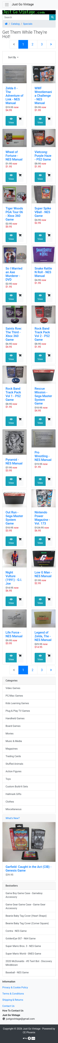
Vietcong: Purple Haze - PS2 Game (43, 155)
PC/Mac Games (14, 695)
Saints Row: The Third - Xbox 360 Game (14, 334)
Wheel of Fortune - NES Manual (14, 155)
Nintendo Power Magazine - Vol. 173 (42, 517)
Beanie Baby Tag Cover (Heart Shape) (26, 915)
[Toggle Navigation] (6, 5)
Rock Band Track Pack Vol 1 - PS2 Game (13, 394)
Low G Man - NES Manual (43, 574)
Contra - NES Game (16, 930)
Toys (8, 779)
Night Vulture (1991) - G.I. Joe (14, 578)
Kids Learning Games (17, 703)
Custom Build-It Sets (17, 786)
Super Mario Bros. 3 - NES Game (23, 946)
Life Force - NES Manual (14, 634)
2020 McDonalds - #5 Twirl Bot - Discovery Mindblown (29, 963)
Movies (9, 733)
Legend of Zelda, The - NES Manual (43, 636)
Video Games (13, 688)
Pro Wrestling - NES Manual (43, 456)
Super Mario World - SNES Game (23, 953)
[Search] (25, 17)
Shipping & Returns (12, 999)
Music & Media (14, 741)
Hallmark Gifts (13, 794)
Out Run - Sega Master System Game (14, 517)
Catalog (15, 23)
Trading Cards (13, 756)
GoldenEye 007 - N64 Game (21, 938)
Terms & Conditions (13, 993)
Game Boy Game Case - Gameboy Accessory (24, 895)
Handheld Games (15, 718)
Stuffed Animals (14, 763)
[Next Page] (51, 44)
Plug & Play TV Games (18, 710)
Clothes (10, 801)
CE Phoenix (29, 1032)
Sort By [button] (12, 57)
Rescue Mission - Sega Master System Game (43, 396)
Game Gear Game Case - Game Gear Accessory (25, 906)
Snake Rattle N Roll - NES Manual (43, 272)
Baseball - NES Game (17, 972)
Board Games (13, 726)
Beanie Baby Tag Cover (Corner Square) (27, 923)
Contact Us (8, 1006)
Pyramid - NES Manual (14, 461)
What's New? (13, 818)
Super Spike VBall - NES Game (43, 212)
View (11, 121)
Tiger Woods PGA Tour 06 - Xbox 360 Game (14, 213)
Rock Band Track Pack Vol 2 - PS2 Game (42, 334)
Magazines (12, 748)
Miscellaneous (13, 809)
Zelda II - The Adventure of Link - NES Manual (14, 95)
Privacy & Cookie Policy (15, 987)
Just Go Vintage (23, 4)
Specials (27, 23)
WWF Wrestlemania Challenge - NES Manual (43, 95)
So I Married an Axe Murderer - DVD (14, 274)
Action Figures (13, 771)
